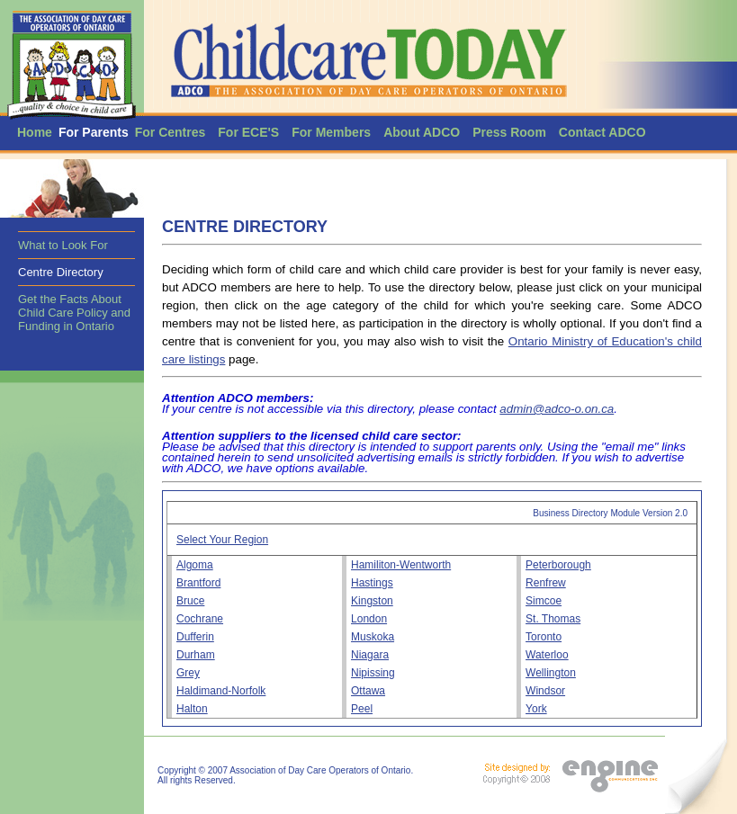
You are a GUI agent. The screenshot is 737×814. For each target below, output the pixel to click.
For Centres (170, 132)
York (536, 708)
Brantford (198, 583)
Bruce (190, 601)
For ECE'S (248, 132)
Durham (195, 655)
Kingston (372, 601)
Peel (362, 708)
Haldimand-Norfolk (220, 690)
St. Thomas (553, 619)
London (369, 619)
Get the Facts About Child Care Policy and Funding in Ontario (74, 312)
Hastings (372, 583)
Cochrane (199, 619)
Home (34, 132)
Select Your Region (222, 539)
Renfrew (546, 583)
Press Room (509, 132)
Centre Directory (60, 272)
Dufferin (195, 637)
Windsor (545, 690)
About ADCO (421, 132)
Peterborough (558, 565)
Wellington (551, 672)
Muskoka (372, 637)
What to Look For (63, 245)
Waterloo (547, 655)
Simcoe (544, 601)
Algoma (194, 565)
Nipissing (373, 672)
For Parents (93, 132)
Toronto (544, 637)
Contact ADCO (602, 132)
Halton (192, 708)
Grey (188, 672)
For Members (331, 132)
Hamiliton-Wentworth (401, 565)
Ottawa (368, 690)
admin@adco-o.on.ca (556, 409)
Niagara (370, 655)
